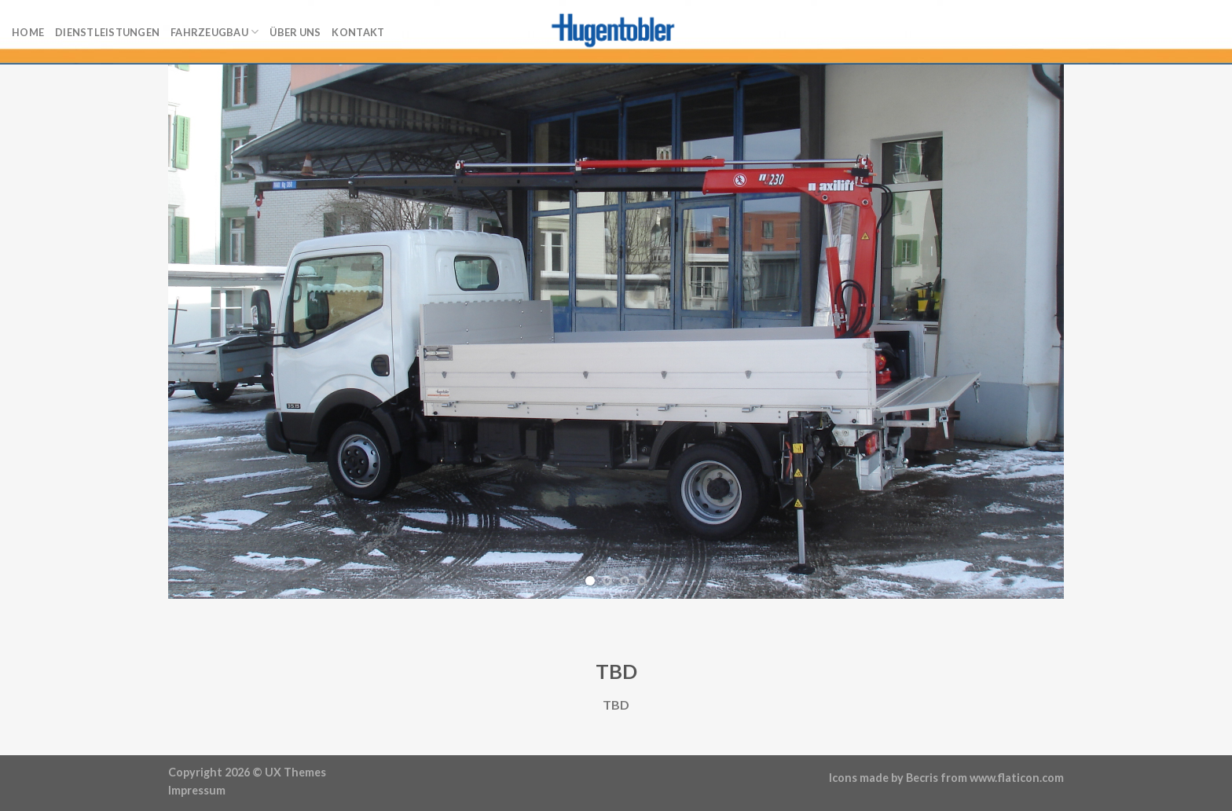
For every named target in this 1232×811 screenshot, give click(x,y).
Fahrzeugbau (214, 31)
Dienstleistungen (107, 32)
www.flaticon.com (1017, 777)
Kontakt (358, 32)
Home (28, 32)
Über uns (295, 32)
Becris (922, 777)
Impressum (197, 790)
